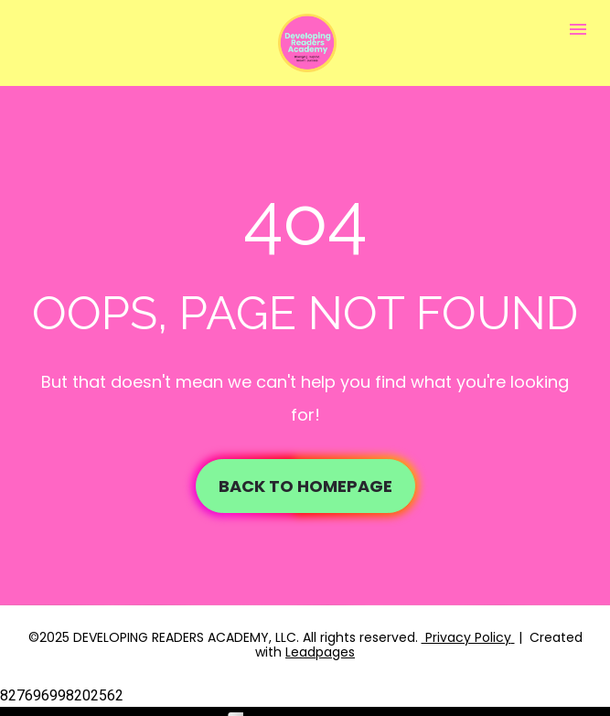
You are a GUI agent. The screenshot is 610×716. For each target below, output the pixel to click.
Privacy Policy (466, 632)
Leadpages (320, 646)
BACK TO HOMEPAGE (305, 483)
